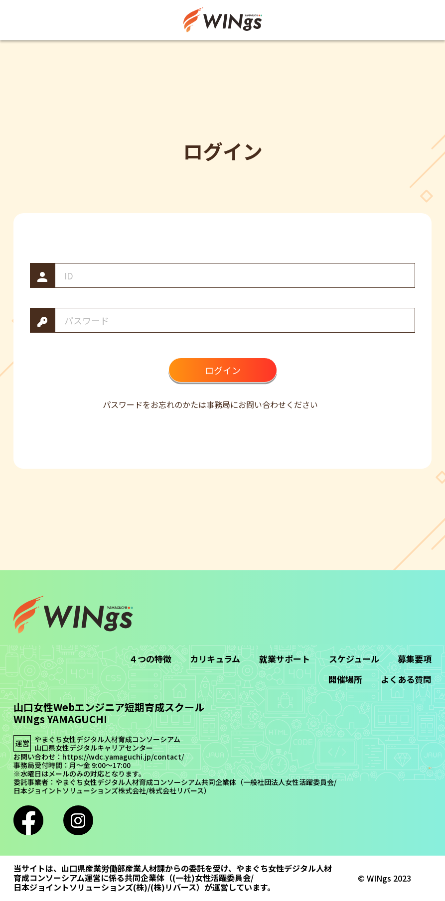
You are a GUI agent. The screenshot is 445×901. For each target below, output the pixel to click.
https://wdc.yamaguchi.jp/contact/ (123, 757)
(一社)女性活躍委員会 (211, 878)
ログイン (223, 370)
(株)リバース (173, 887)
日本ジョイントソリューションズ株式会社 (79, 790)
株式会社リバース (176, 790)
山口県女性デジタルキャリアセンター (93, 748)
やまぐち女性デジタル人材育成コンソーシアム (107, 739)
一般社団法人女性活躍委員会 (288, 782)
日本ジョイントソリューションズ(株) (80, 887)
